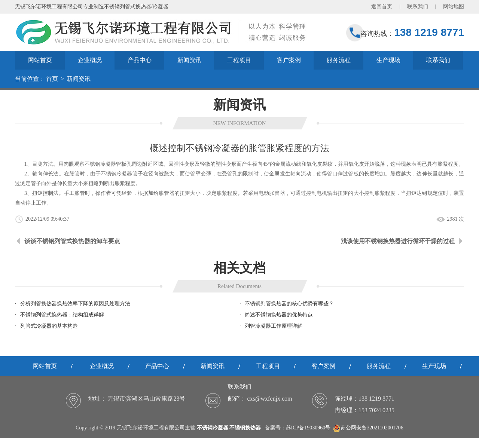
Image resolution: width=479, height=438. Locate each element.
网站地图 (453, 6)
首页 (52, 79)
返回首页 (381, 6)
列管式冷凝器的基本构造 (49, 326)
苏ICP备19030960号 (308, 428)
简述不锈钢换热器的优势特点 (279, 315)
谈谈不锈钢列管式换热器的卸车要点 (72, 241)
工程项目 (239, 60)
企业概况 (90, 60)
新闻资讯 (189, 60)
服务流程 (339, 60)
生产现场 (388, 60)
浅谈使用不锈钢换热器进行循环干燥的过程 (398, 241)
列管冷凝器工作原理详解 (273, 326)
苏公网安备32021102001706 (368, 428)
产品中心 (140, 60)
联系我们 (417, 6)
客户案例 (289, 60)
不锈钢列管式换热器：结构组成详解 (62, 315)
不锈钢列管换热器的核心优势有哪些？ (289, 303)
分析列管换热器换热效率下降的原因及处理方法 (75, 303)
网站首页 (40, 60)
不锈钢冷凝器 (116, 174)
